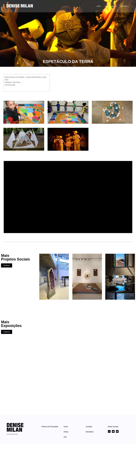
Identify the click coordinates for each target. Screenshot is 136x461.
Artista (98, 6)
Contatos (89, 427)
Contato (114, 6)
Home (66, 427)
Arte (106, 6)
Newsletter (124, 6)
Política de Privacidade (49, 427)
